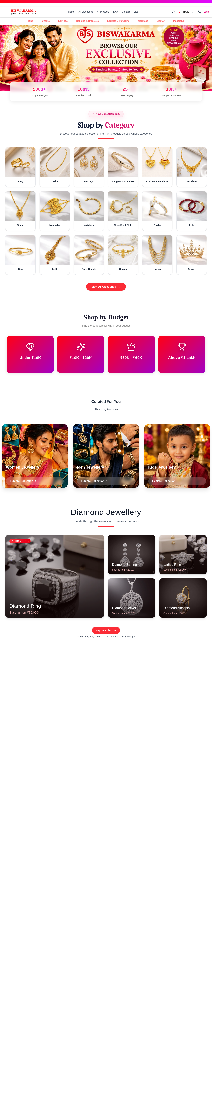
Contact (126, 11)
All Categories (86, 11)
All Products (103, 11)
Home (71, 11)
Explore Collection (106, 640)
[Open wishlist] (193, 12)
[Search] (173, 12)
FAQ (115, 11)
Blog (136, 11)
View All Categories (106, 286)
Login (206, 11)
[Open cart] (199, 12)
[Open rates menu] (184, 12)
